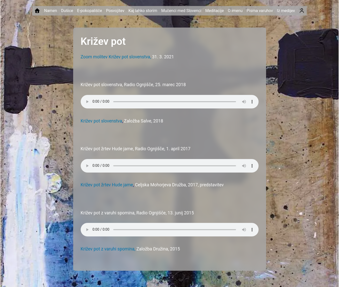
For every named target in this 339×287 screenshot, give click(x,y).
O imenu (235, 10)
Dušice (67, 10)
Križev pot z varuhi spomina (108, 248)
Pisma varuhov (260, 10)
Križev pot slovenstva (101, 120)
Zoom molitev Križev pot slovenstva (115, 56)
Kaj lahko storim (142, 10)
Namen (50, 10)
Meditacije (214, 10)
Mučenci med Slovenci (181, 10)
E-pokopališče (89, 10)
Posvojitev (115, 10)
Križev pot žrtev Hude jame (107, 184)
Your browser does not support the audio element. (170, 101)
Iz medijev (286, 10)
